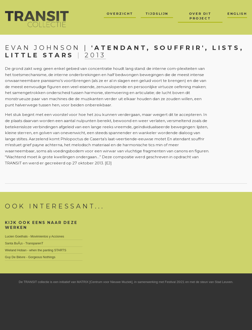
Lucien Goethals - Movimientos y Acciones (34, 236)
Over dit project (200, 16)
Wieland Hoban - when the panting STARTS (35, 250)
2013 (95, 55)
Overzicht (120, 14)
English (237, 14)
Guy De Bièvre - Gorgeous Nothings (30, 257)
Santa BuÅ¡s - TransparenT (24, 243)
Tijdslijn (156, 14)
